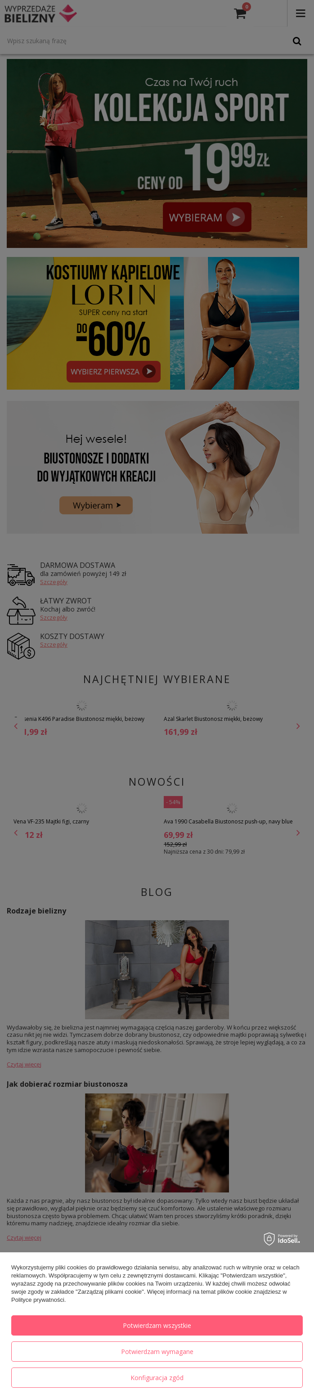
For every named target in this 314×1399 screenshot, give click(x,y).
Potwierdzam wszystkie (157, 1325)
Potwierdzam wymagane (157, 1351)
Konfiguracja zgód (157, 1377)
